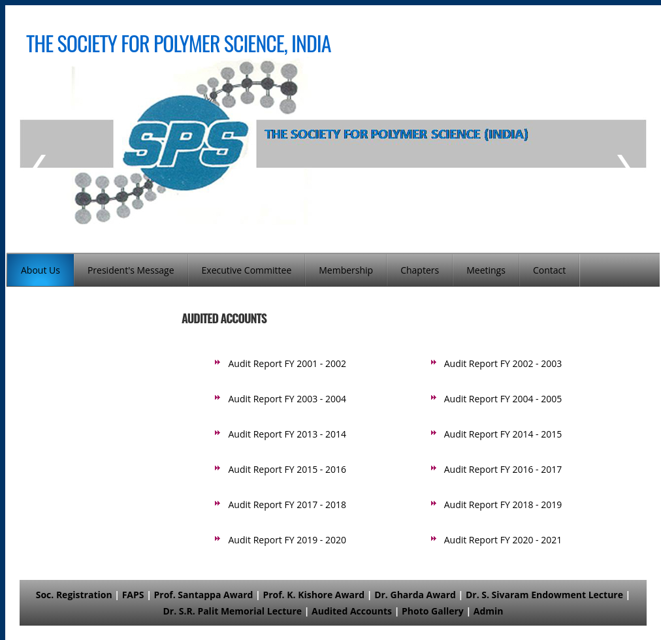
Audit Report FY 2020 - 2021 (503, 540)
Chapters (419, 270)
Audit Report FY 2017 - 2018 (287, 504)
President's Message (131, 270)
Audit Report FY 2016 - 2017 (503, 469)
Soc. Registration (74, 594)
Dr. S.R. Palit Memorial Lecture (232, 611)
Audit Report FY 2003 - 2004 (287, 398)
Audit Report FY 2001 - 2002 (287, 363)
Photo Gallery (433, 611)
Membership (346, 270)
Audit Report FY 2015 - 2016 (287, 469)
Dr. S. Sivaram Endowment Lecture (544, 594)
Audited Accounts (352, 611)
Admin (489, 611)
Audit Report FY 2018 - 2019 (503, 504)
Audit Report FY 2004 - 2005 (503, 398)
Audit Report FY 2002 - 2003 (503, 363)
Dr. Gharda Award (415, 594)
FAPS (133, 594)
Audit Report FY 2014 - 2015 (503, 434)
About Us (40, 270)
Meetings (486, 270)
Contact (549, 270)
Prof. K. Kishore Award (313, 594)
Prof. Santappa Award (203, 594)
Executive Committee (247, 270)
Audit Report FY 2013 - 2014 (287, 434)
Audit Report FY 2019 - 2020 (287, 540)
